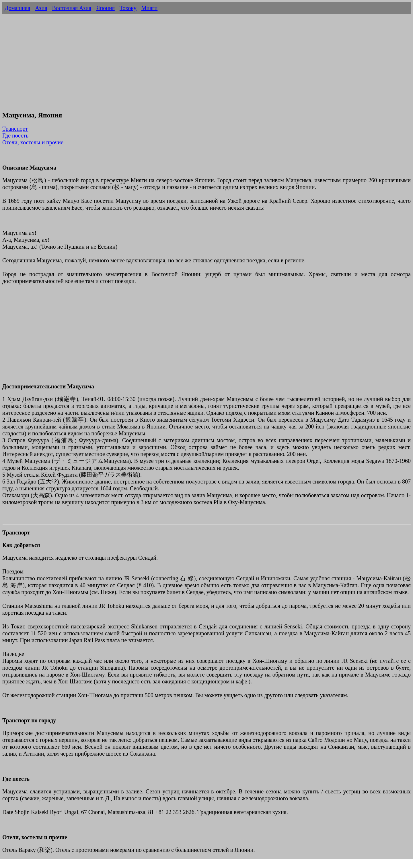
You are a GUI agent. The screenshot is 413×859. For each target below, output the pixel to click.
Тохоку (128, 8)
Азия (41, 8)
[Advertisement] (206, 65)
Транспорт (15, 128)
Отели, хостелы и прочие (32, 142)
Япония (105, 8)
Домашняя (17, 8)
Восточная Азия (71, 8)
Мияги (149, 8)
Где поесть (15, 135)
